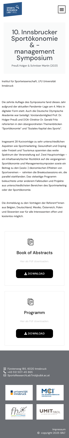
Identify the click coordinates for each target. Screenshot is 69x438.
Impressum (59, 429)
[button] (62, 9)
